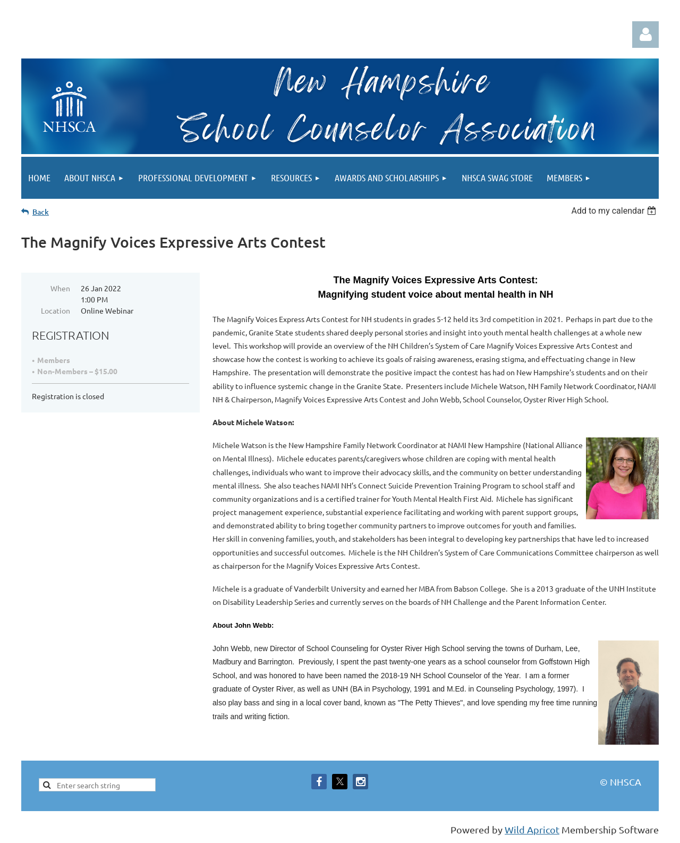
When (60, 288)
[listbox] (615, 210)
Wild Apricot (532, 829)
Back (40, 212)
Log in (645, 34)
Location (55, 310)
